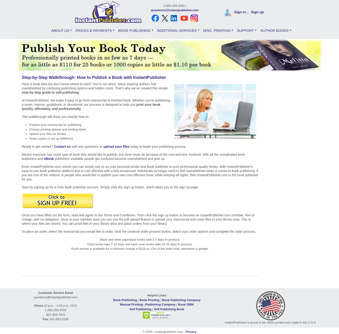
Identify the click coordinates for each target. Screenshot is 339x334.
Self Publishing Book (169, 309)
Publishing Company (160, 304)
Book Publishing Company (181, 300)
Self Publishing (141, 309)
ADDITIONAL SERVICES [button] (177, 30)
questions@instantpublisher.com (175, 10)
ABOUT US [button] (60, 30)
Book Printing (149, 300)
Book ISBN (186, 304)
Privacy (191, 332)
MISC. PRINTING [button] (217, 30)
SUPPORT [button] (245, 30)
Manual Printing (131, 304)
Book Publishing (125, 300)
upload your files (116, 146)
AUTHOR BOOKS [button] (274, 30)
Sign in (240, 12)
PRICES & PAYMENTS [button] (94, 30)
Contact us (62, 146)
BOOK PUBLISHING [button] (134, 30)
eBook (49, 159)
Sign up (257, 12)
